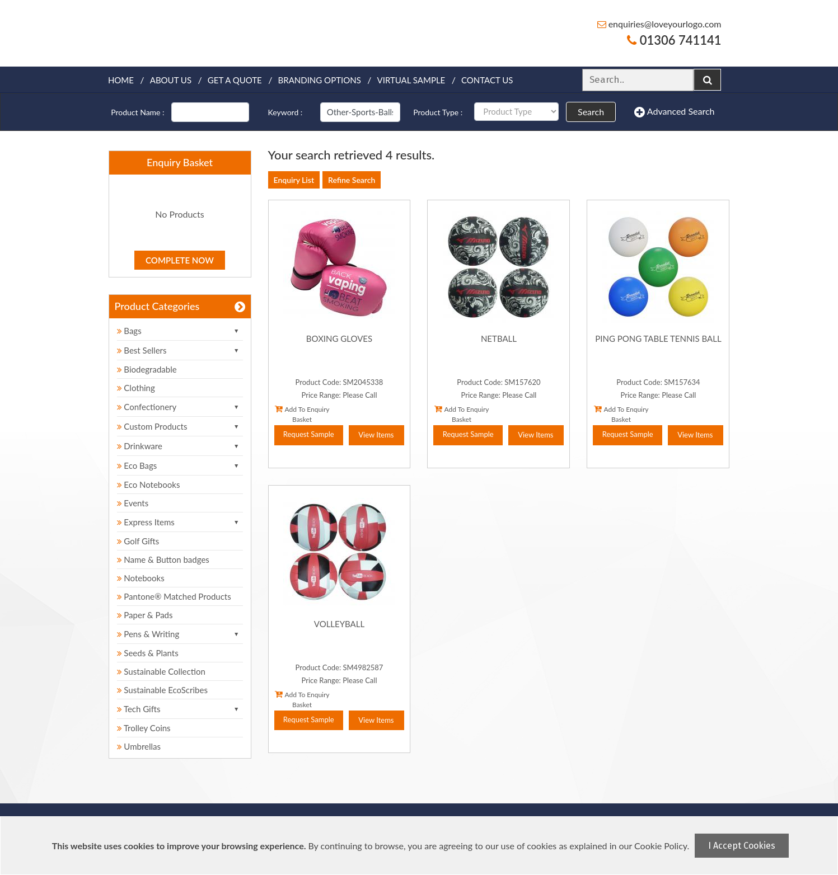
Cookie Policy (660, 845)
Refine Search (351, 180)
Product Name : (137, 112)
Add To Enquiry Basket (302, 414)
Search (591, 111)
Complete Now (180, 260)
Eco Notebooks (148, 484)
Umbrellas (139, 746)
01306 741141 (674, 40)
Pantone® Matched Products (174, 596)
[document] (420, 846)
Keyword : (285, 112)
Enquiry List (294, 180)
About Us (170, 80)
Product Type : (437, 112)
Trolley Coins (145, 728)
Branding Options (319, 80)
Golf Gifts (138, 541)
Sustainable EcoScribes (162, 690)
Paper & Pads (145, 615)
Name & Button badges (163, 559)
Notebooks (141, 578)
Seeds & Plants (148, 653)
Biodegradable (147, 369)
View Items (376, 434)
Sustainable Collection (161, 671)
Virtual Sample (411, 80)
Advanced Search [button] (674, 112)
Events (133, 503)
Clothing (136, 388)
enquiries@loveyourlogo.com (659, 23)
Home (121, 80)
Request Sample (308, 434)
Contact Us (487, 80)
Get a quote (235, 80)
